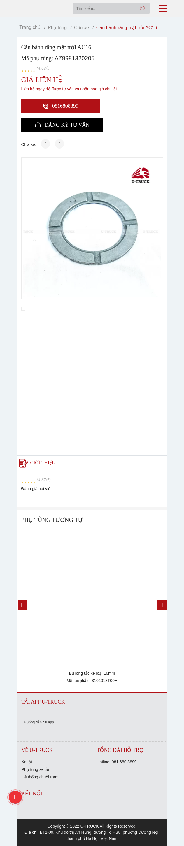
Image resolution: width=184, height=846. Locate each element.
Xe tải (27, 762)
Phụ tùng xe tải (35, 769)
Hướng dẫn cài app (39, 722)
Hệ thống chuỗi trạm (40, 777)
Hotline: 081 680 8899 (117, 762)
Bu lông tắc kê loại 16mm (92, 673)
